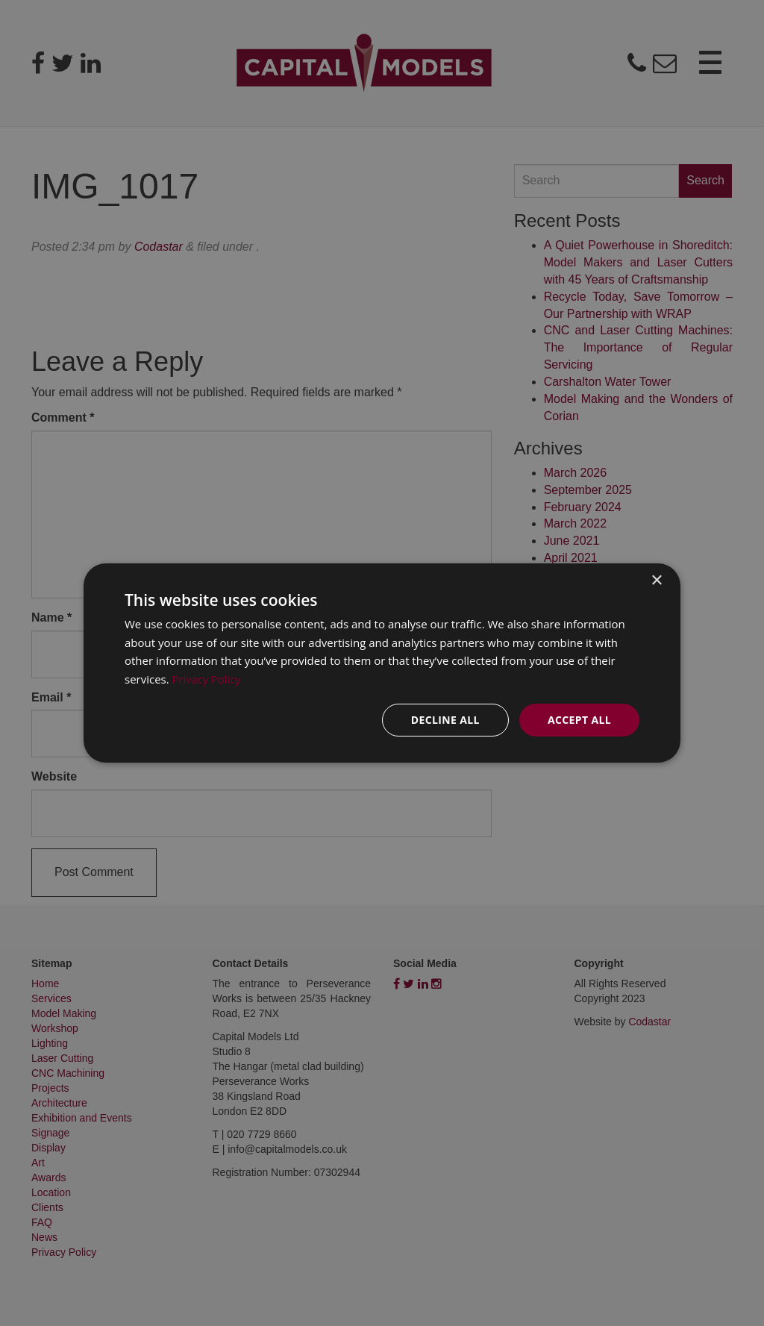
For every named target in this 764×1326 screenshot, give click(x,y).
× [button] (656, 580)
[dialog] (382, 663)
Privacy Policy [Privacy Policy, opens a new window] (207, 679)
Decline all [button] (444, 720)
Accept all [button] (579, 720)
